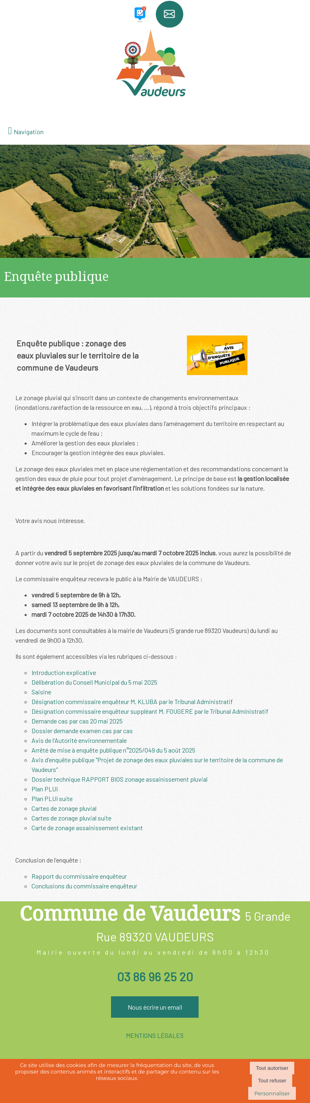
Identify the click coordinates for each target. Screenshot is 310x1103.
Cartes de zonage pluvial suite (71, 818)
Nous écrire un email (155, 1007)
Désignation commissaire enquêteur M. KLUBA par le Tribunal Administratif (132, 701)
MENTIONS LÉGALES (155, 1035)
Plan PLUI (44, 789)
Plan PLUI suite (52, 798)
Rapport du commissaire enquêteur (79, 876)
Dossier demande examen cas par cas (82, 730)
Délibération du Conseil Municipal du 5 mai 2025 (94, 682)
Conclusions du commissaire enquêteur (84, 886)
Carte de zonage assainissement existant (87, 827)
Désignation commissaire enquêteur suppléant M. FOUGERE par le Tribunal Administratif (149, 711)
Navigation (29, 131)
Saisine (41, 692)
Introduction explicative (63, 672)
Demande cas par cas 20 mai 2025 (77, 721)
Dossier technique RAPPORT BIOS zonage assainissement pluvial (119, 779)
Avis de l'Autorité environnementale (79, 740)
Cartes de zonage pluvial (63, 808)
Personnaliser (272, 1093)
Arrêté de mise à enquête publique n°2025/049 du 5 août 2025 (113, 750)
